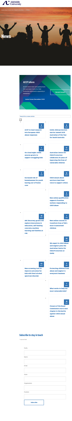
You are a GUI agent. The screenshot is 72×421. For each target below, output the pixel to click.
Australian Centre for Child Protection (12, 10)
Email (25, 366)
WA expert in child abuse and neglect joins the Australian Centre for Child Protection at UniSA (59, 248)
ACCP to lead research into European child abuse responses (33, 132)
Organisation (28, 383)
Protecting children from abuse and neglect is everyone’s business (59, 270)
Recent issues (60, 92)
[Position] (45, 396)
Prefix (25, 348)
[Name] (45, 361)
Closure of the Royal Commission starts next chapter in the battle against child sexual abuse (59, 311)
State (25, 374)
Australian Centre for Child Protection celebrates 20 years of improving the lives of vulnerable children (58, 158)
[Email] (45, 370)
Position (26, 392)
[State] (45, 379)
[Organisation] (45, 387)
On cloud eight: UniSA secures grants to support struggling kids (34, 155)
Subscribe (34, 402)
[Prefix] (45, 352)
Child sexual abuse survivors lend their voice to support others (59, 180)
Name (26, 357)
